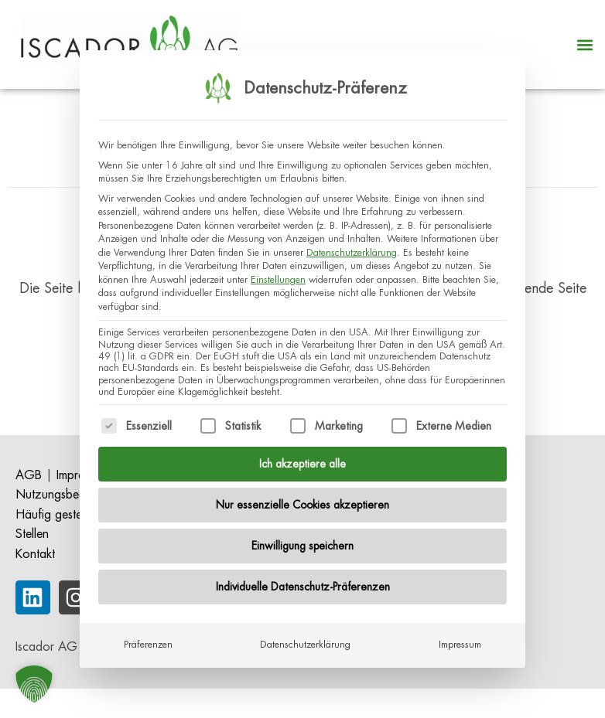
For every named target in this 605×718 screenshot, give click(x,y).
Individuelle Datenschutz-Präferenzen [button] (303, 576)
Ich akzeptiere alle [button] (302, 453)
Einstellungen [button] (278, 269)
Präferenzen (148, 634)
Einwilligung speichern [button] (302, 535)
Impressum (460, 634)
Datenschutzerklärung (351, 242)
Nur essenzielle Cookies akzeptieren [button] (302, 494)
